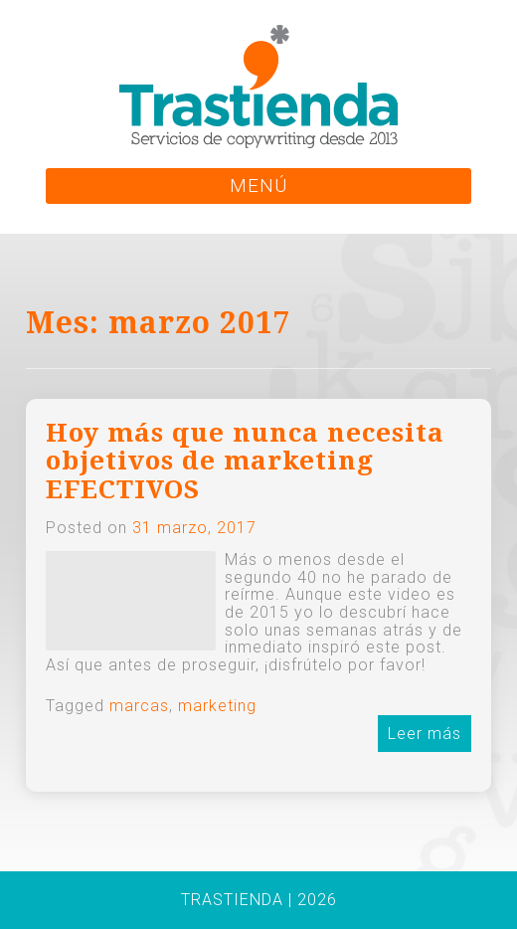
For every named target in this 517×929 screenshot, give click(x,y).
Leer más (424, 733)
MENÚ (258, 185)
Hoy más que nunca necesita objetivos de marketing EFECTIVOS (245, 461)
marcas (139, 705)
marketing (217, 705)
